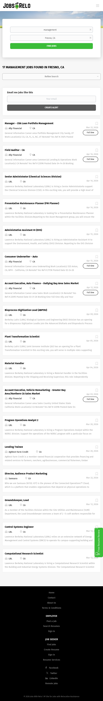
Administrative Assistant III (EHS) (23, 230)
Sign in (51, 631)
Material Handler (14, 363)
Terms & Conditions (51, 608)
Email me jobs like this (20, 92)
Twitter (53, 673)
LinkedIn (53, 678)
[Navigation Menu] (97, 5)
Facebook (53, 668)
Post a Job (51, 621)
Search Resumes (51, 626)
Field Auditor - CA (15, 150)
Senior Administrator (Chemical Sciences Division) (33, 176)
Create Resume (51, 649)
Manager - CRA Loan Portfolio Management (29, 123)
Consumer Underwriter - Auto (21, 256)
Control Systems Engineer (19, 526)
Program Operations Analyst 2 (21, 420)
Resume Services (51, 660)
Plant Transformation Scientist (22, 336)
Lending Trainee (14, 446)
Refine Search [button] (51, 76)
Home (51, 592)
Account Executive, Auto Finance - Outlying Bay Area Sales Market (42, 283)
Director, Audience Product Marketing (26, 473)
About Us (51, 603)
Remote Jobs (51, 683)
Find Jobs (51, 46)
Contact (51, 597)
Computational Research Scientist (24, 553)
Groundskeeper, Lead (17, 500)
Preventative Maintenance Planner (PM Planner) (32, 203)
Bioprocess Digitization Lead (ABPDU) (26, 310)
